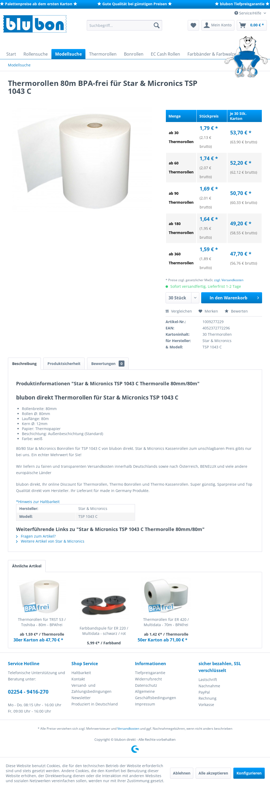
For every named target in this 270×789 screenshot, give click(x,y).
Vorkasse (206, 704)
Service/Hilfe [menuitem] (248, 13)
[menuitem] (124, 25)
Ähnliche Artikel (26, 565)
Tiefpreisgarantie (150, 672)
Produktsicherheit (63, 363)
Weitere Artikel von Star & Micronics (50, 541)
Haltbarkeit (81, 672)
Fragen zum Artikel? (36, 536)
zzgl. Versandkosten (228, 280)
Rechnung (207, 698)
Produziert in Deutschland (94, 704)
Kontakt (78, 678)
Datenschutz (146, 685)
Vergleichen (179, 311)
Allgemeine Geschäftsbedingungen (155, 694)
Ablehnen (181, 773)
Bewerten (236, 311)
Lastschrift (208, 679)
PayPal (204, 692)
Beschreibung (24, 363)
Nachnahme (209, 685)
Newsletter (81, 697)
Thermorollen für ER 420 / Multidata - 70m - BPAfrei (166, 622)
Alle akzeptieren (213, 773)
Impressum (145, 704)
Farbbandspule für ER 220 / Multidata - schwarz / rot (104, 631)
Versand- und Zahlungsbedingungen (91, 688)
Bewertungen (107, 364)
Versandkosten (128, 728)
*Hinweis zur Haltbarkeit (38, 501)
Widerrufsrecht (148, 678)
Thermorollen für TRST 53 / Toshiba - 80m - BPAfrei (42, 622)
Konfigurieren (249, 773)
